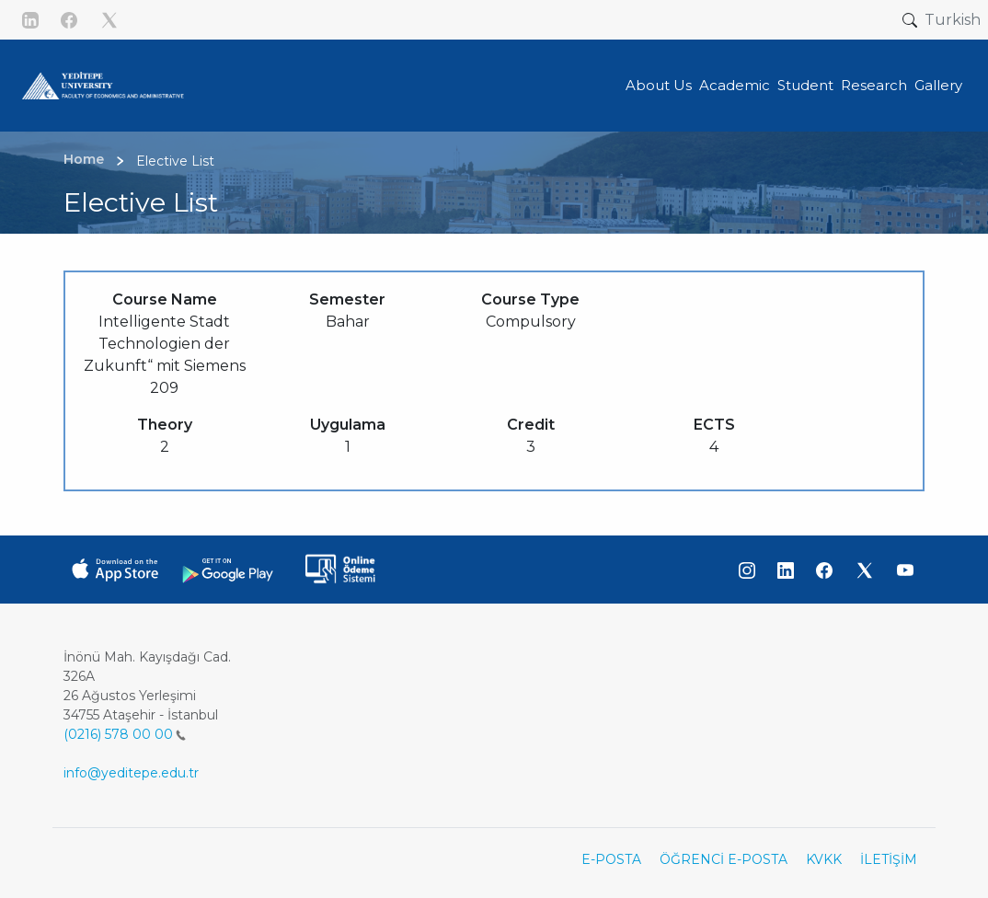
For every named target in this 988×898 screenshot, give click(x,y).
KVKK (824, 859)
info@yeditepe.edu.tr (131, 773)
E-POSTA (611, 859)
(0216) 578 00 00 (124, 734)
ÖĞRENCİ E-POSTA (723, 859)
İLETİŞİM (888, 859)
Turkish (953, 20)
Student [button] (805, 85)
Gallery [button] (938, 85)
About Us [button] (659, 85)
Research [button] (874, 85)
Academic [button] (734, 85)
